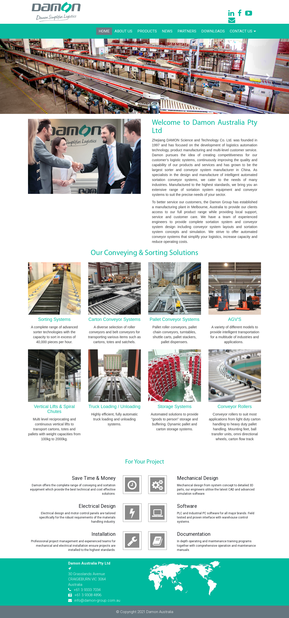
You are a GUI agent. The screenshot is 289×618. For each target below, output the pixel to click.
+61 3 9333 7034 (87, 590)
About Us (123, 31)
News (167, 31)
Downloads (213, 31)
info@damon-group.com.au (97, 600)
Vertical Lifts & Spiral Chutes (54, 409)
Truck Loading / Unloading (114, 406)
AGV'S (234, 319)
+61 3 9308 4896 (87, 595)
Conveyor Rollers (235, 406)
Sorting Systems (54, 319)
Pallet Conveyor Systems (175, 319)
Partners (186, 31)
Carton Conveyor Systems (114, 319)
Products (147, 31)
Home (104, 31)
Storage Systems (175, 406)
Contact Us (243, 31)
